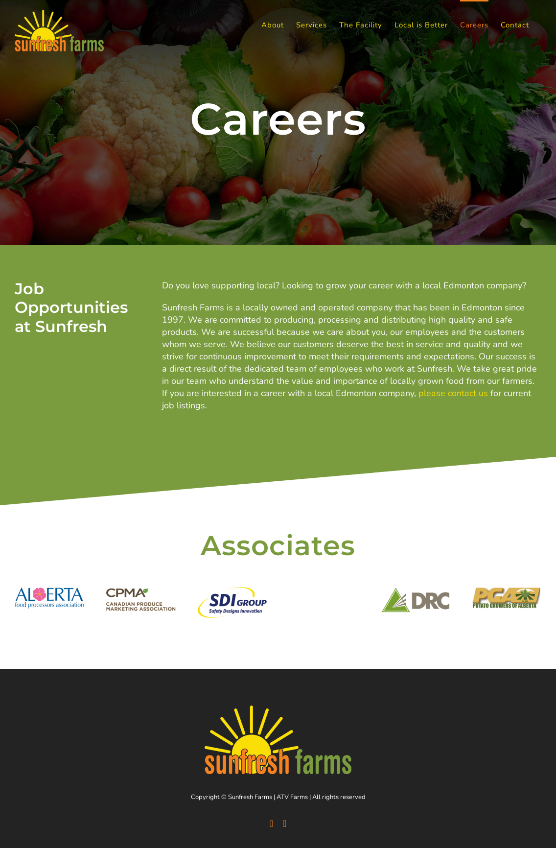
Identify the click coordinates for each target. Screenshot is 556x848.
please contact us (453, 393)
